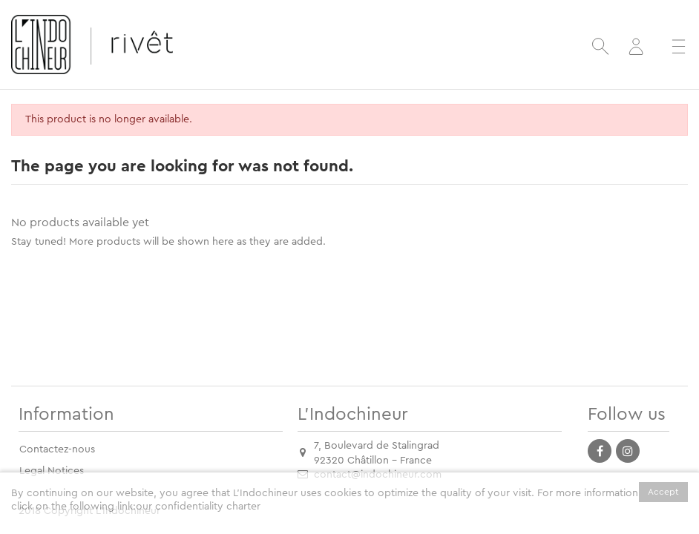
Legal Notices (51, 471)
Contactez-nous (57, 449)
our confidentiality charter (198, 506)
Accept (663, 491)
